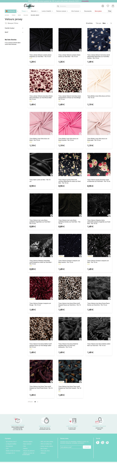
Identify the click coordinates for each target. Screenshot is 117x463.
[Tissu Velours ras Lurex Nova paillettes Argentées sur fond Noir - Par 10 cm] (41, 205)
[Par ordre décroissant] (111, 23)
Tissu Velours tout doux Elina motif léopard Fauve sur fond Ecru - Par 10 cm (69, 305)
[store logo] (29, 6)
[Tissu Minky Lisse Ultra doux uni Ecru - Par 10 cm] (98, 80)
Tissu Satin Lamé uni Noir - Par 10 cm (40, 180)
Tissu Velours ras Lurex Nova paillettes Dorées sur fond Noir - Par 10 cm (69, 221)
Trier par (98, 23)
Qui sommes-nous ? (11, 441)
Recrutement (9, 446)
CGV (7, 448)
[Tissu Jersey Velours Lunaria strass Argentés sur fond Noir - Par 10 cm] (41, 39)
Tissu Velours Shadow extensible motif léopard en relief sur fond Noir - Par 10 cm (41, 262)
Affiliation (43, 453)
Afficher (30, 401)
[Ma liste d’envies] (108, 6)
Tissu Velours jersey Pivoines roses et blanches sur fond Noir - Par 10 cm (98, 180)
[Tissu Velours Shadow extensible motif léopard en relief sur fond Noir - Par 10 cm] (41, 245)
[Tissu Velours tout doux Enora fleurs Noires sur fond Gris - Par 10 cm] (98, 288)
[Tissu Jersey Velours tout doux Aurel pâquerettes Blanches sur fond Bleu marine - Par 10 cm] (98, 39)
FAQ (24, 446)
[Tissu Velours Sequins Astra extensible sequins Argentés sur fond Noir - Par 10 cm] (98, 205)
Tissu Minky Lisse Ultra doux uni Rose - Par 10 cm (39, 139)
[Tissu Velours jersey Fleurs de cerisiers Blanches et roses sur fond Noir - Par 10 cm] (70, 164)
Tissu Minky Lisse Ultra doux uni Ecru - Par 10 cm (98, 96)
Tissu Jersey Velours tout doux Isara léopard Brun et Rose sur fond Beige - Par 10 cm (69, 97)
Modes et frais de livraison (13, 450)
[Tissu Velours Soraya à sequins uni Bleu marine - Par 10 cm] (70, 245)
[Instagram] (102, 442)
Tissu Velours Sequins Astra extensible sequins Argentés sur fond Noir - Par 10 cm (98, 221)
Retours (25, 448)
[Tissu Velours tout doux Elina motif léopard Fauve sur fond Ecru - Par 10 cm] (70, 288)
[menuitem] (24, 11)
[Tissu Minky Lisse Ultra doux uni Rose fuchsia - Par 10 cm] (70, 123)
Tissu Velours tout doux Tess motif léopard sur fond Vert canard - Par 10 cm (69, 388)
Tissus (13, 15)
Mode (19, 15)
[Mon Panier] (113, 6)
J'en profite (85, 1)
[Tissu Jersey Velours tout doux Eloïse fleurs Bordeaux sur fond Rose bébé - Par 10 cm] (41, 80)
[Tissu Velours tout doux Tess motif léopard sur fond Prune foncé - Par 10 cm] (41, 371)
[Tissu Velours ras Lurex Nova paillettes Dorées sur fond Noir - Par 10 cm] (70, 205)
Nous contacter (27, 444)
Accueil (7, 15)
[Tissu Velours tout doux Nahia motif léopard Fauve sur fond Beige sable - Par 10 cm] (41, 328)
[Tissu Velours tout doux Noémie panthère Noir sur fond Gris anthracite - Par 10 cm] (70, 328)
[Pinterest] (107, 442)
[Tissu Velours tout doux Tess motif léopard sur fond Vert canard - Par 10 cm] (70, 371)
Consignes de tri (10, 453)
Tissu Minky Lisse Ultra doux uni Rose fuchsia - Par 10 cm (68, 139)
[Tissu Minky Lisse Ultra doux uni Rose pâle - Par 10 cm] (98, 123)
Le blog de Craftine (11, 444)
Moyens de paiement (29, 450)
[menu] (58, 11)
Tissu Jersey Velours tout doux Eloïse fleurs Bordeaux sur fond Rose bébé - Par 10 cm (41, 97)
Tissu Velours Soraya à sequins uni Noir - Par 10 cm (98, 261)
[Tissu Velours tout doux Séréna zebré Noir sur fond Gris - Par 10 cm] (98, 328)
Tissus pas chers (45, 450)
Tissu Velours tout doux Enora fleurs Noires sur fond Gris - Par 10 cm (98, 304)
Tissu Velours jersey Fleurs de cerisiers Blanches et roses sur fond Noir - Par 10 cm (69, 181)
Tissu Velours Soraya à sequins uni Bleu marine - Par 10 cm (69, 261)
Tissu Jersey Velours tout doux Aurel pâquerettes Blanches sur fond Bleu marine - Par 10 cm (98, 56)
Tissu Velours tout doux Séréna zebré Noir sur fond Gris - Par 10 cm (98, 344)
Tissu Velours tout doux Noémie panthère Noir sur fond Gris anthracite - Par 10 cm (68, 345)
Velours (26, 15)
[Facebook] (97, 442)
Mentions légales (27, 441)
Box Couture (44, 448)
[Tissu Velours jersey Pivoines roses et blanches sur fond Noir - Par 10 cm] (98, 164)
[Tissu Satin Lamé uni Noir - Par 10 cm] (41, 164)
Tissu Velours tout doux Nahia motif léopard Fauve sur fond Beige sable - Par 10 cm (41, 345)
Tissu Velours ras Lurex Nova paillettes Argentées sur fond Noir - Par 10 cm (40, 221)
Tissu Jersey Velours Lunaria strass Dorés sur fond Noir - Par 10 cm (69, 55)
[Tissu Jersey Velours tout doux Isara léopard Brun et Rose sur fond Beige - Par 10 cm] (70, 80)
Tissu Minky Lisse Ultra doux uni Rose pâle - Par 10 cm (97, 139)
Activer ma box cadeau (47, 446)
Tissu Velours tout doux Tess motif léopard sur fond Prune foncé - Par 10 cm (41, 388)
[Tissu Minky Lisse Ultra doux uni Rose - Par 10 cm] (41, 123)
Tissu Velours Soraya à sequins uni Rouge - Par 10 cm (40, 304)
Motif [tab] (6, 32)
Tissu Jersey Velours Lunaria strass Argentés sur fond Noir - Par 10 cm (40, 55)
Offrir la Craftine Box (46, 444)
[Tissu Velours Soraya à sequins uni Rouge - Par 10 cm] (41, 288)
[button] (102, 6)
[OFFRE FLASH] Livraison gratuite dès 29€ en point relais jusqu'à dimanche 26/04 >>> (55, 1)
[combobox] (68, 6)
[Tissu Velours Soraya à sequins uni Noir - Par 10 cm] (98, 245)
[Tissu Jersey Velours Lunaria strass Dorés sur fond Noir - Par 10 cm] (70, 39)
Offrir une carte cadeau (47, 441)
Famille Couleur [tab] (9, 28)
